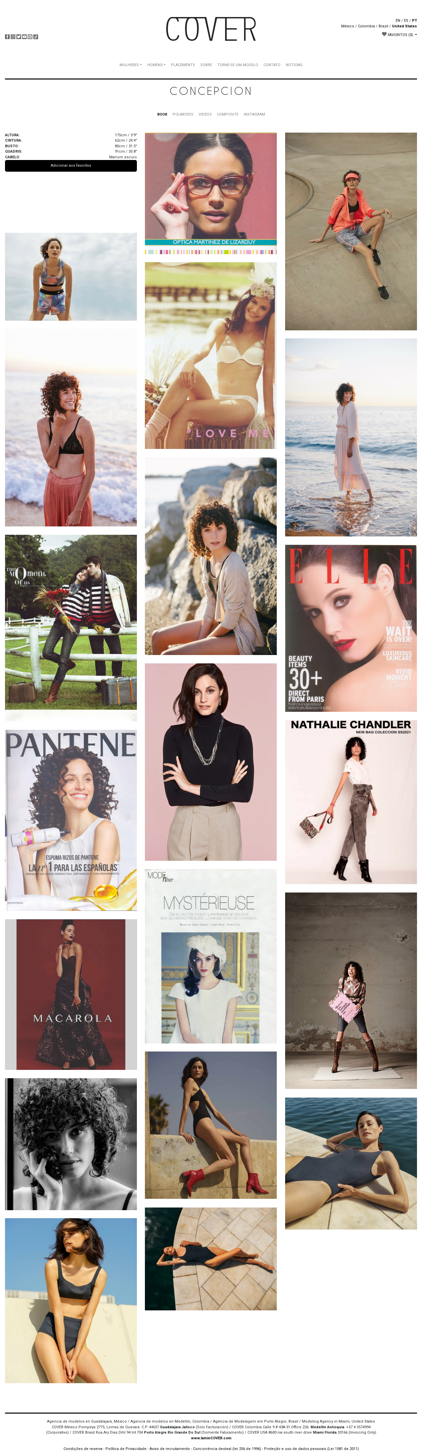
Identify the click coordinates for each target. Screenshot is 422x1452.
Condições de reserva (82, 1449)
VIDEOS (205, 114)
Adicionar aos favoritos (71, 165)
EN (398, 20)
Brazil (383, 26)
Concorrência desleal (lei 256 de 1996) (227, 1449)
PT (414, 20)
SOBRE (206, 65)
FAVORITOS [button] (398, 34)
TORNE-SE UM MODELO (237, 65)
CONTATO (271, 65)
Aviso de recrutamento (170, 1449)
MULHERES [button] (129, 65)
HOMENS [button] (155, 65)
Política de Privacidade (126, 1449)
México (347, 26)
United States (404, 26)
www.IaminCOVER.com (211, 1438)
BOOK (162, 114)
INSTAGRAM (254, 114)
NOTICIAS (294, 65)
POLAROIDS (183, 114)
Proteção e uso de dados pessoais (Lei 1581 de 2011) (311, 1449)
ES (406, 20)
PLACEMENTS (183, 65)
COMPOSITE (227, 114)
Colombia (366, 26)
